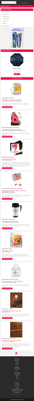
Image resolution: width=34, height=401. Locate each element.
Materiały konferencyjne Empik (8, 157)
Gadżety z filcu (5, 21)
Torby (17, 378)
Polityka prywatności (17, 368)
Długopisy (17, 375)
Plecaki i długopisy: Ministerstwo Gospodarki (10, 127)
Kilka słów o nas (17, 360)
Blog (17, 370)
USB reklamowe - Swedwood (7, 309)
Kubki (17, 377)
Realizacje (17, 364)
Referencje (17, 361)
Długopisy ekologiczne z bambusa (8, 338)
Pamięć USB (4, 23)
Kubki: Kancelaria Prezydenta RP (8, 98)
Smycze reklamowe (17, 374)
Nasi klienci (17, 363)
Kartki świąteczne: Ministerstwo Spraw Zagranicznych (12, 188)
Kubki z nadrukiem (5, 16)
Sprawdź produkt (17, 74)
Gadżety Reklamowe (5, 6)
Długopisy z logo (5, 14)
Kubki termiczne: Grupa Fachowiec (8, 219)
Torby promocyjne (5, 18)
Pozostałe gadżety (5, 25)
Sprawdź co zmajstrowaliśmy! (7, 107)
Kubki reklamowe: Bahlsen (7, 248)
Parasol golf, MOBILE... (17, 68)
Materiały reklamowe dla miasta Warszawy (10, 279)
